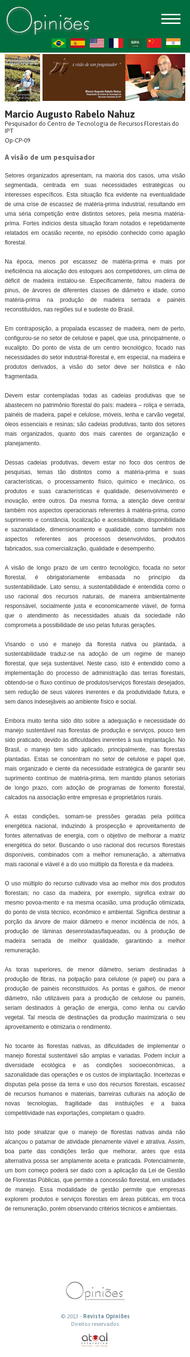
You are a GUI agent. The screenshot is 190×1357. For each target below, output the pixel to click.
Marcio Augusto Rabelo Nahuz (70, 114)
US (97, 43)
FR (116, 43)
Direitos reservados (95, 1324)
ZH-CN (154, 43)
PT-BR (59, 43)
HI (173, 43)
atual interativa (95, 1340)
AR (135, 43)
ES (78, 43)
